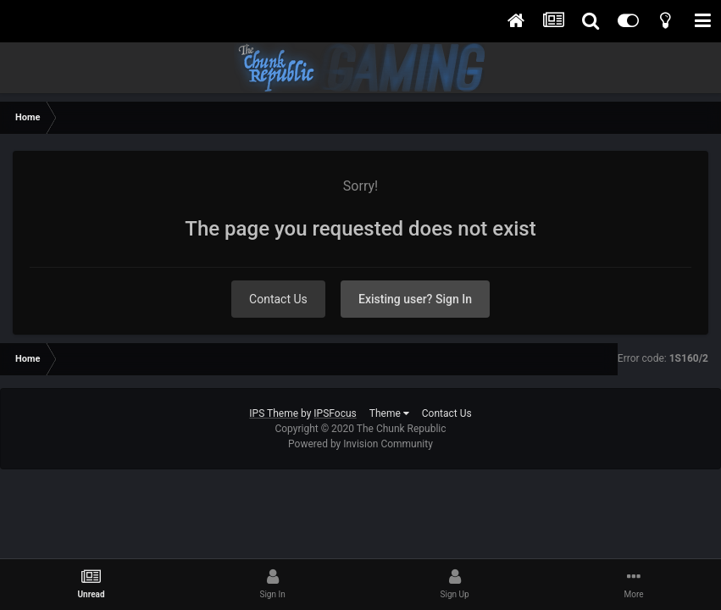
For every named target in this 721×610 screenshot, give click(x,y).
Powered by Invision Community (360, 444)
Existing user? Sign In (415, 299)
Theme (389, 413)
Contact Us (278, 299)
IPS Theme (273, 413)
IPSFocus (334, 413)
